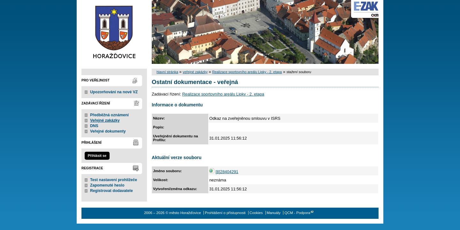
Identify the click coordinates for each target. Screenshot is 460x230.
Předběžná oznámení (109, 115)
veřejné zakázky (195, 72)
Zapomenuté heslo (107, 185)
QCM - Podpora (297, 213)
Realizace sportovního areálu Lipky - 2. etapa (247, 72)
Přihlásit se (97, 155)
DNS (94, 126)
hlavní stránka (167, 72)
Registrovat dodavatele (111, 190)
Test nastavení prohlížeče (113, 180)
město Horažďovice (114, 32)
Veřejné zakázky (105, 120)
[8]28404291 (227, 171)
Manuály (274, 213)
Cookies (256, 213)
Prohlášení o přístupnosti (225, 213)
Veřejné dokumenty (108, 131)
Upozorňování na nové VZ (114, 92)
